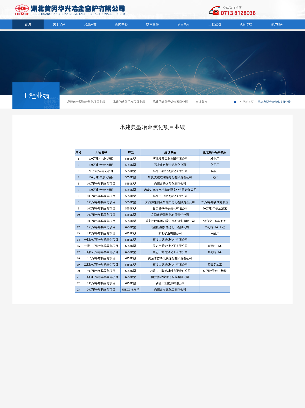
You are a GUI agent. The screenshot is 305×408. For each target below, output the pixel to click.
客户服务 (277, 24)
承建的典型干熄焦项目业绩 (170, 101)
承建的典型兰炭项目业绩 (129, 101)
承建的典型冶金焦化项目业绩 (86, 101)
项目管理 (246, 24)
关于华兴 (59, 24)
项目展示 (183, 24)
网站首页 (248, 101)
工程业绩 (215, 24)
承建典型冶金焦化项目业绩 (274, 101)
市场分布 (201, 101)
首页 (28, 24)
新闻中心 (121, 24)
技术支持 (152, 24)
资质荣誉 (90, 24)
